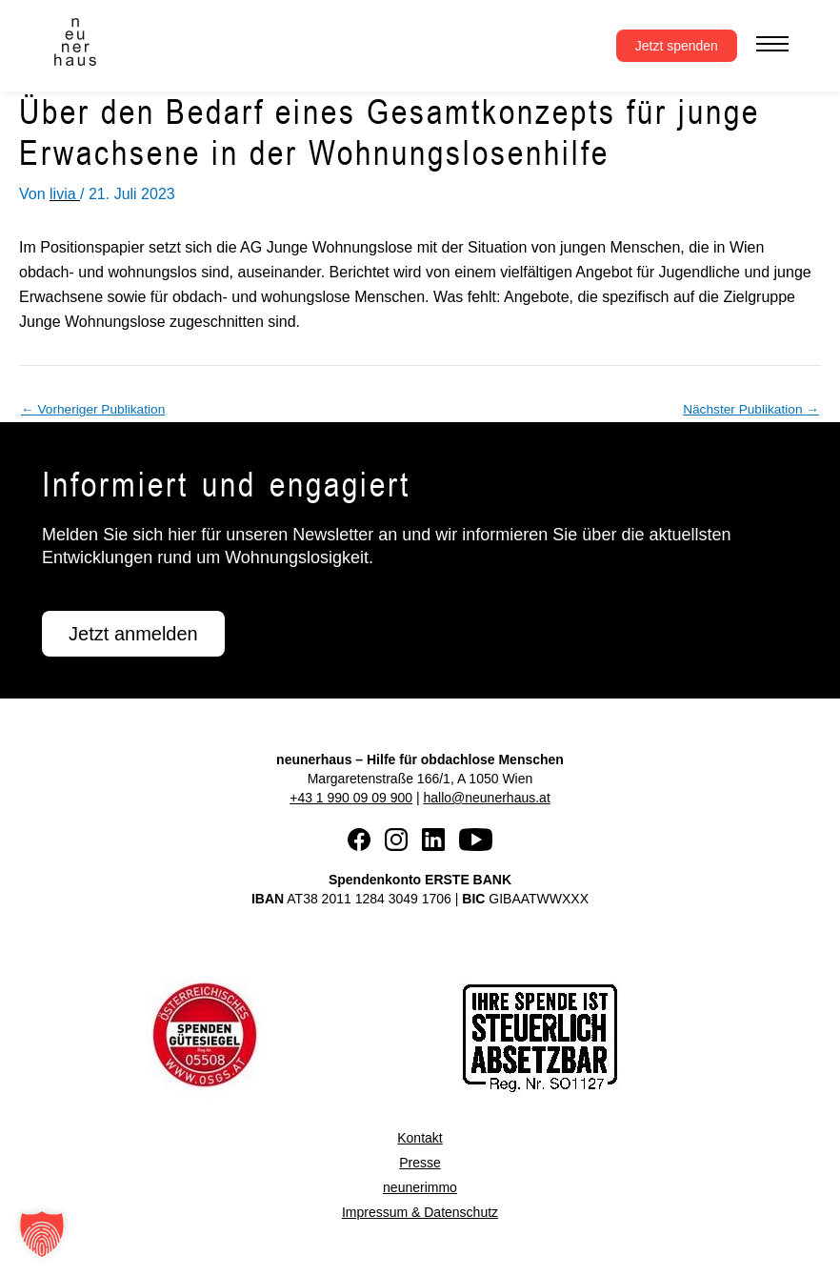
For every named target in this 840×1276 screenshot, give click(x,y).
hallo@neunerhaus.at (486, 797)
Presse (420, 1162)
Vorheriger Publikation (93, 409)
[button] (42, 1234)
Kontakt (419, 1137)
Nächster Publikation (751, 409)
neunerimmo (420, 1187)
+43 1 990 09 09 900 (351, 797)
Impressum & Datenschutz (420, 1212)
